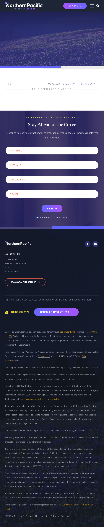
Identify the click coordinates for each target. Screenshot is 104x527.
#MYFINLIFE (75, 5)
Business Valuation (48, 300)
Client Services (29, 300)
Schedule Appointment (56, 312)
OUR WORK (16, 300)
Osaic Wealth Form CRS (25, 282)
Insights (63, 300)
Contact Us (74, 300)
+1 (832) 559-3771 (19, 312)
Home (7, 300)
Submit (52, 208)
